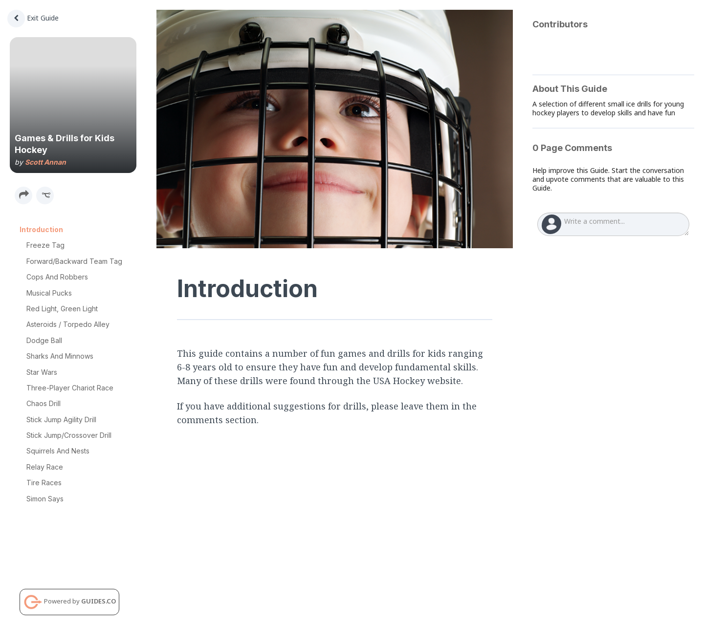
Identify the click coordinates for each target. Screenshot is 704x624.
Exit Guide (33, 17)
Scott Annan (45, 162)
